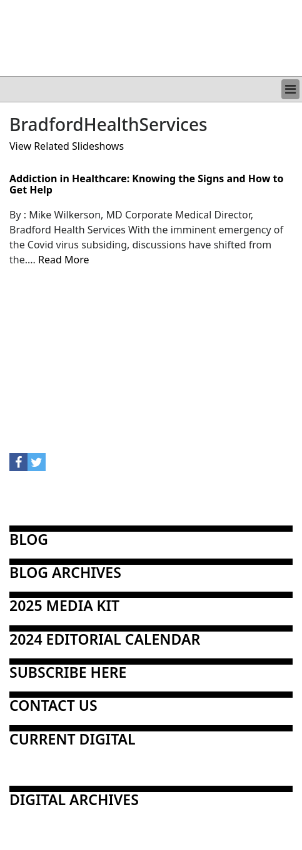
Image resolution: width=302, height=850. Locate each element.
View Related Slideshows (66, 146)
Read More (63, 259)
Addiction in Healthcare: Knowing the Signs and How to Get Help (146, 184)
